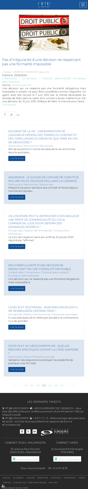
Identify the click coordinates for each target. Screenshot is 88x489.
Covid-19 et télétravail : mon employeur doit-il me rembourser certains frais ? (43, 309)
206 (55, 385)
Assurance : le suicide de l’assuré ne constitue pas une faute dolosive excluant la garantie (43, 179)
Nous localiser (27, 459)
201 (26, 385)
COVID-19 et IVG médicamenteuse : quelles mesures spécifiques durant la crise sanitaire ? (43, 349)
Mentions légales (37, 483)
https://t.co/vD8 (11, 414)
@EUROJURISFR (19, 408)
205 (49, 385)
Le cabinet (18, 478)
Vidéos (81, 478)
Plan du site (19, 483)
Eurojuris (56, 478)
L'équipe (30, 478)
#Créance (67, 411)
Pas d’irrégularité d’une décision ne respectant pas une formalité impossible (39, 267)
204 (43, 385)
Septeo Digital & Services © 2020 (15, 488)
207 (61, 385)
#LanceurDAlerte (35, 421)
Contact (7, 483)
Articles (53, 483)
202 (31, 385)
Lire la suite (9, 104)
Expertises (42, 478)
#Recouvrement (43, 411)
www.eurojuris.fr (21, 85)
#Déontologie (59, 418)
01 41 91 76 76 (60, 468)
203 (37, 385)
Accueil (7, 478)
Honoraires (70, 478)
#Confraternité (11, 424)
